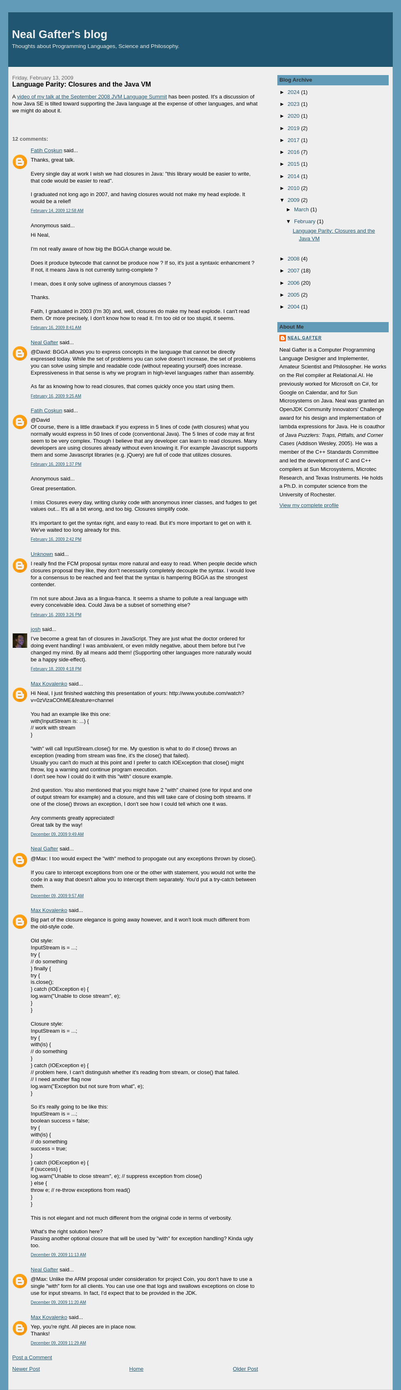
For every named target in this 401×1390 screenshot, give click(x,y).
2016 (294, 152)
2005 (294, 295)
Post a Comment (32, 1357)
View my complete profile (309, 505)
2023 (294, 104)
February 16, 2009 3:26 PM (56, 615)
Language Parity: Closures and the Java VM (81, 84)
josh (36, 629)
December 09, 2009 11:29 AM (58, 1343)
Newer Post (26, 1369)
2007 (294, 270)
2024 (294, 92)
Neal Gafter (44, 342)
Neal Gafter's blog (60, 34)
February (305, 221)
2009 (294, 200)
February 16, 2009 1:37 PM (56, 464)
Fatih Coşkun (46, 150)
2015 (294, 164)
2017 (294, 140)
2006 (294, 283)
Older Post (245, 1369)
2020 (294, 116)
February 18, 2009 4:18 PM (56, 669)
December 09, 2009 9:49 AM (57, 834)
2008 (294, 259)
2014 (294, 176)
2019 (294, 128)
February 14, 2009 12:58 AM (57, 210)
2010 (294, 188)
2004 (294, 307)
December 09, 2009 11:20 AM (58, 1302)
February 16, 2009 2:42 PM (56, 539)
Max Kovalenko (49, 684)
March (302, 209)
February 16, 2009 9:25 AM (56, 396)
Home (136, 1369)
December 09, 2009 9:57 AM (57, 896)
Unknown (42, 554)
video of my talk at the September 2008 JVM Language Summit (92, 97)
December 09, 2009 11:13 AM (58, 1255)
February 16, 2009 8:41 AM (56, 327)
